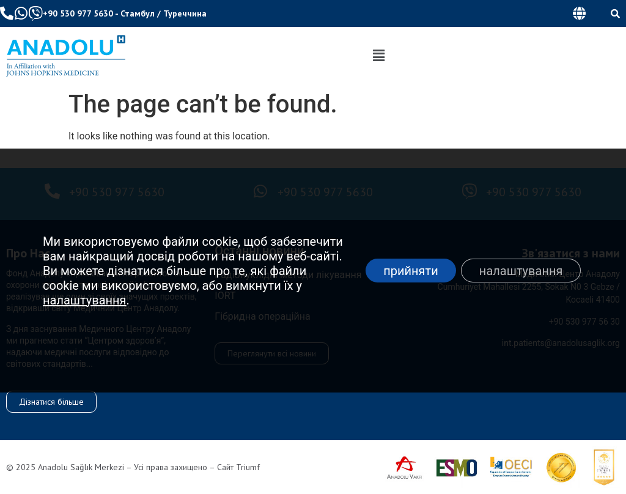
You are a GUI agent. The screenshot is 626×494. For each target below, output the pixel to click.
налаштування (85, 300)
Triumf (248, 467)
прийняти (410, 271)
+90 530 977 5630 (78, 13)
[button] (579, 13)
